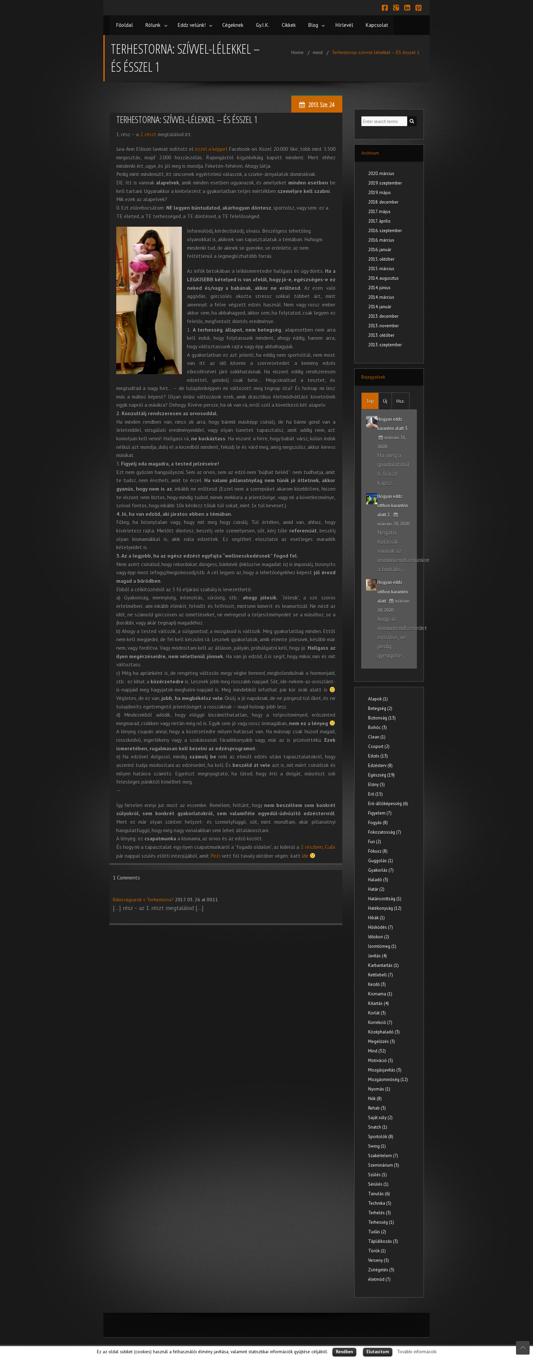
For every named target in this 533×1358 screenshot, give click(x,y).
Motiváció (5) (380, 1059)
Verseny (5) (378, 1259)
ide (305, 854)
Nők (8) (375, 1097)
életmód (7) (379, 1278)
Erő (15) (375, 793)
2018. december (383, 201)
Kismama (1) (380, 993)
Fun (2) (374, 840)
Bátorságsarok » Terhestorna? (143, 898)
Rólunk (154, 24)
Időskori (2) (378, 936)
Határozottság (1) (384, 898)
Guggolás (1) (380, 860)
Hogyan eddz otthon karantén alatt (392, 590)
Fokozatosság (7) (384, 831)
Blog (322, 24)
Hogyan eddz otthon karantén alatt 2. (392, 504)
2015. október (381, 258)
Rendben (344, 1352)
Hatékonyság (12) (384, 907)
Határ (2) (376, 888)
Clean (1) (376, 736)
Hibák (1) (376, 917)
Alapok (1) (378, 698)
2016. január (379, 248)
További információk (416, 1351)
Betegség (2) (380, 707)
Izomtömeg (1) (382, 945)
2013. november (383, 325)
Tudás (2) (377, 1231)
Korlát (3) (377, 1012)
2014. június (379, 287)
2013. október (381, 334)
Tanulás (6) (379, 1193)
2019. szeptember (385, 182)
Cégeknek (238, 24)
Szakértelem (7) (383, 1154)
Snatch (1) (377, 1126)
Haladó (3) (378, 879)
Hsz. (400, 400)
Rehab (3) (377, 1107)
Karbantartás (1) (383, 964)
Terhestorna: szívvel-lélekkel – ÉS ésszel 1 (376, 51)
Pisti (215, 854)
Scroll (523, 1348)
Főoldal (124, 24)
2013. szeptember (385, 344)
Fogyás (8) (378, 821)
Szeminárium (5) (383, 1164)
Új (385, 400)
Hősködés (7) (380, 926)
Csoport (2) (379, 745)
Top (370, 400)
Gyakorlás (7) (381, 869)
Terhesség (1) (381, 1221)
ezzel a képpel (211, 147)
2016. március (381, 239)
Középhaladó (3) (384, 1031)
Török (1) (377, 1250)
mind (318, 51)
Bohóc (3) (377, 726)
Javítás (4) (377, 955)
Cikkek (296, 24)
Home (297, 51)
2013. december (383, 315)
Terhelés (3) (379, 1212)
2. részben (311, 845)
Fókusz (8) (378, 850)
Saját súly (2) (380, 1116)
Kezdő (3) (377, 983)
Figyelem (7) (380, 812)
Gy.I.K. (269, 24)
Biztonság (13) (382, 717)
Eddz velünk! (195, 24)
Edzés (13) (378, 755)
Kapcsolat (388, 24)
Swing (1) (377, 1145)
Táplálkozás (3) (383, 1240)
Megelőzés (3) (381, 1040)
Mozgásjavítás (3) (384, 1069)
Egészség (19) (381, 774)
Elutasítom (377, 1352)
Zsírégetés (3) (381, 1269)
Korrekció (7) (380, 1021)
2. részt (148, 132)
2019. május (379, 191)
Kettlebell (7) (380, 974)
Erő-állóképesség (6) (388, 802)
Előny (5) (376, 783)
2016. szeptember (385, 229)
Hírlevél (355, 24)
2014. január (379, 306)
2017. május (379, 210)
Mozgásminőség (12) (388, 1078)
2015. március (381, 268)
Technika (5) (379, 1202)
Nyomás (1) (379, 1088)
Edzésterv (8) (380, 764)
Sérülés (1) (378, 1183)
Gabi (330, 846)
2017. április (379, 220)
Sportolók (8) (380, 1135)
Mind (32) (377, 1050)
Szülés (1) (377, 1174)
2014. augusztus (383, 277)
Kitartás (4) (378, 1002)
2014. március (381, 296)
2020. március (381, 172)
